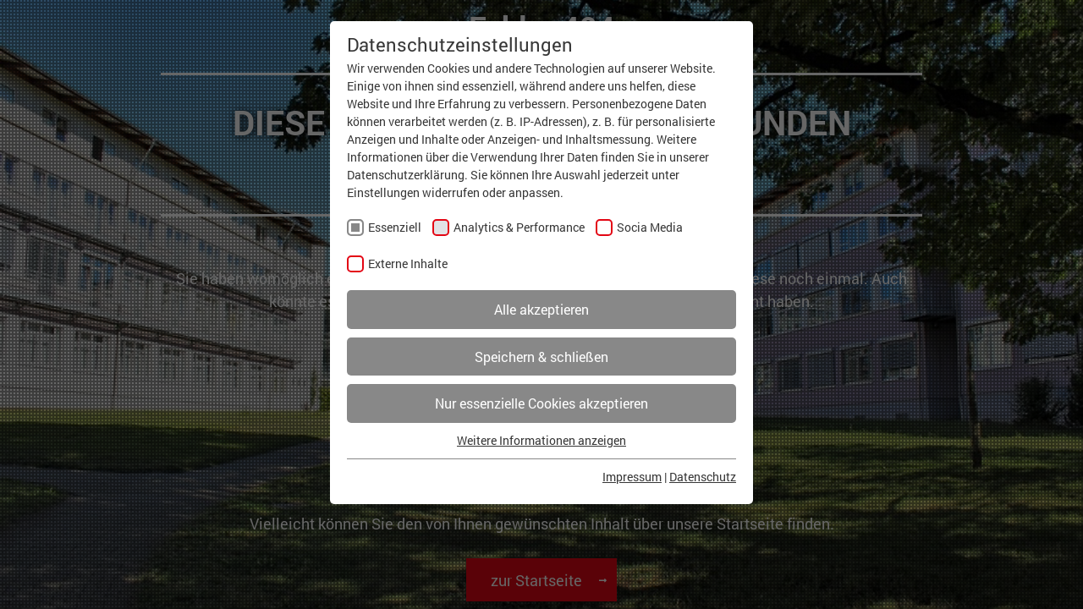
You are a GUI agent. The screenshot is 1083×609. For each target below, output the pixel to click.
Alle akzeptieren (541, 309)
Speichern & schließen (541, 356)
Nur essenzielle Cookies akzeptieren (541, 403)
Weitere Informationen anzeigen (541, 440)
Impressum (632, 477)
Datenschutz (702, 477)
